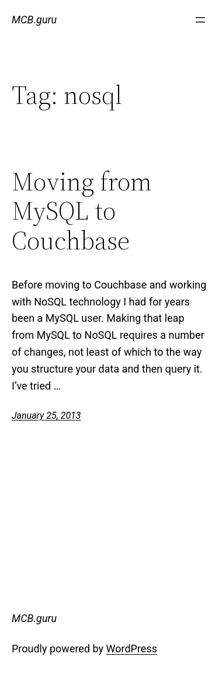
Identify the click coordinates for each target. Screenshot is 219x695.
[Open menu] (200, 20)
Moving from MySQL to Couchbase (82, 211)
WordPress (131, 648)
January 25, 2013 (46, 415)
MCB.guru (34, 19)
